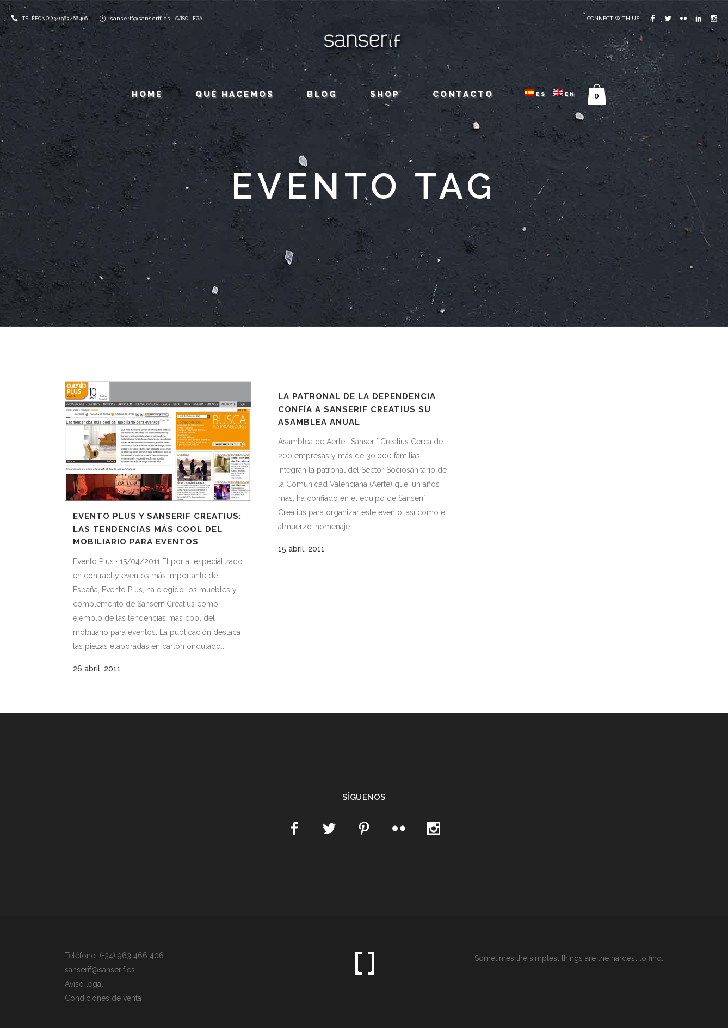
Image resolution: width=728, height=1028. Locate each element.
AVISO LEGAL (190, 18)
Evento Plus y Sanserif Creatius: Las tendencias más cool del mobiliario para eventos (157, 529)
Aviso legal (84, 984)
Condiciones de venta (103, 998)
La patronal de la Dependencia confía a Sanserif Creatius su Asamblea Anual (357, 409)
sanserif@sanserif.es (140, 18)
